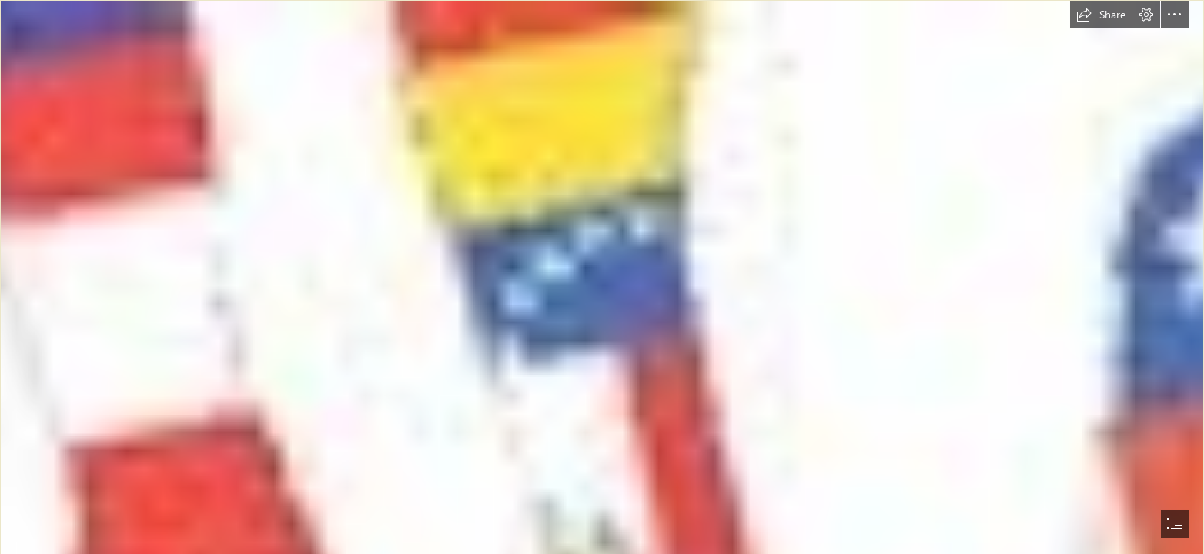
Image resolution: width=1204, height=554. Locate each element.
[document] (602, 277)
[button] (1101, 14)
